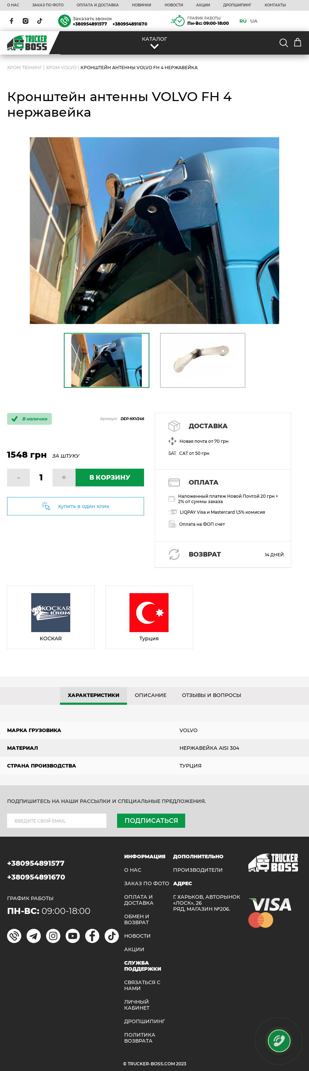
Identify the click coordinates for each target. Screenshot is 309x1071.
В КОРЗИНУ (109, 477)
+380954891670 (129, 24)
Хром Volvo (61, 67)
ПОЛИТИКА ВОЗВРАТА (139, 1038)
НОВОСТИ (174, 5)
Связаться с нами (142, 986)
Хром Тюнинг (24, 67)
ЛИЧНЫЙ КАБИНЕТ (136, 1005)
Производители (198, 870)
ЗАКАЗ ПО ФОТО (48, 5)
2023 (181, 1063)
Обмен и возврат (136, 920)
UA (254, 21)
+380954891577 (90, 24)
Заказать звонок (92, 18)
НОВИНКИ (141, 5)
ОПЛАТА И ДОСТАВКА (98, 5)
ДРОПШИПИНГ (237, 5)
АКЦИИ (203, 5)
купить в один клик (83, 506)
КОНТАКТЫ (275, 5)
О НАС (13, 5)
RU (243, 21)
